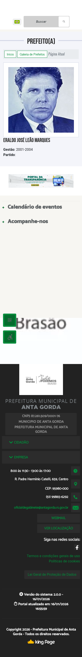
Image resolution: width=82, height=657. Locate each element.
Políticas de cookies (64, 561)
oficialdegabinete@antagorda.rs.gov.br (41, 508)
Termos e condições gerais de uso (53, 556)
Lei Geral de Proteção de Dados (52, 574)
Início (10, 54)
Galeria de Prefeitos (32, 54)
